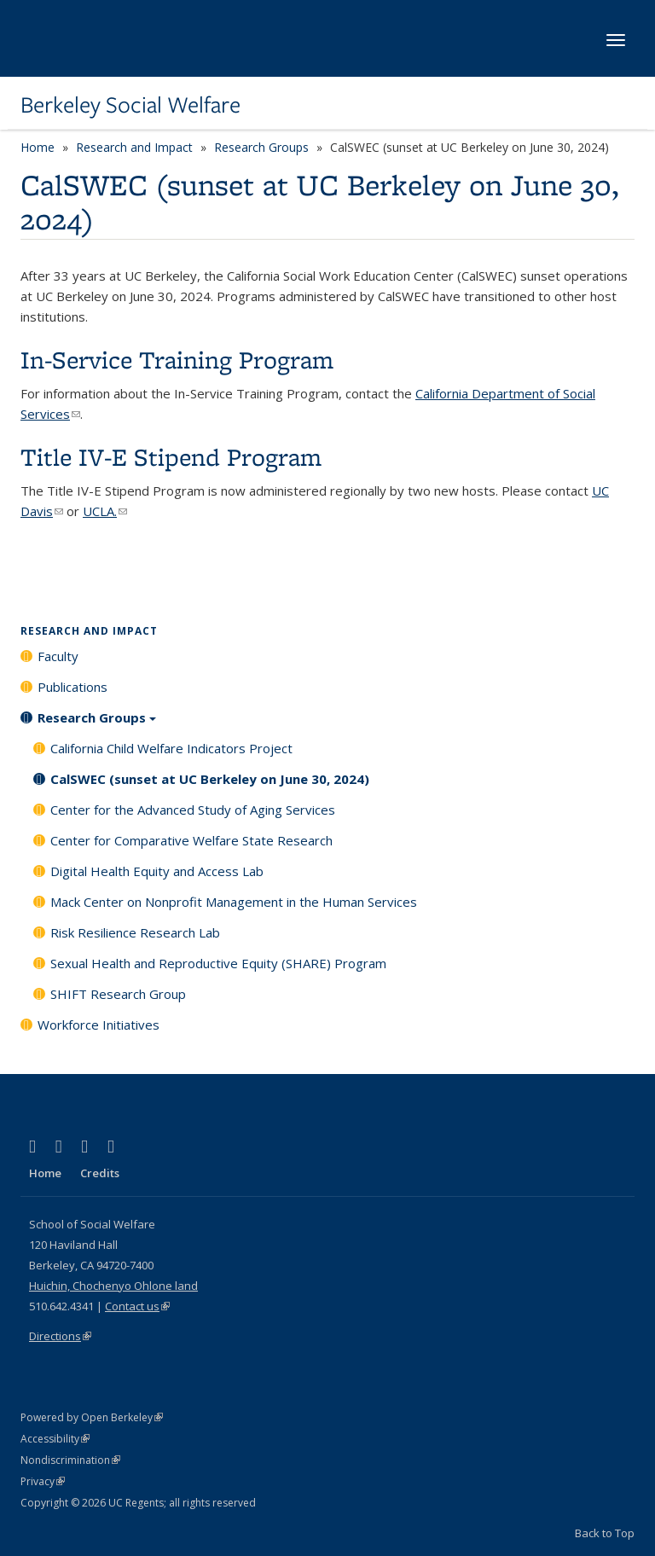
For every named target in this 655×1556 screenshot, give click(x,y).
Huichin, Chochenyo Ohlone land (113, 1285)
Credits (99, 1173)
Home (37, 147)
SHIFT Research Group (118, 993)
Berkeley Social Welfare (130, 105)
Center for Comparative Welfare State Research (191, 840)
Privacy (42, 1481)
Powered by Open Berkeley (91, 1417)
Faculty (58, 656)
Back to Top (605, 1533)
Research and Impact (134, 147)
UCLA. (105, 511)
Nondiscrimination (70, 1460)
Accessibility (55, 1438)
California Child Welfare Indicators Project (171, 748)
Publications (72, 686)
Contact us (137, 1306)
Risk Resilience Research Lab (135, 932)
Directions (60, 1336)
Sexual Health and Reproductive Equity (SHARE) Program (218, 963)
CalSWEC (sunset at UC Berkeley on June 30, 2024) (209, 778)
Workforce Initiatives (98, 1024)
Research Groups (261, 147)
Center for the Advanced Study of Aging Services (192, 809)
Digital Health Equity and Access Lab (157, 871)
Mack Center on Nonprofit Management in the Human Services (233, 901)
